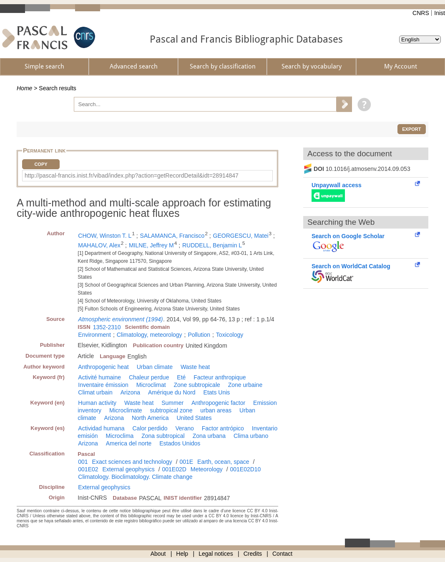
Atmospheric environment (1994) (120, 319)
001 (83, 461)
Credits (253, 553)
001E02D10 (245, 469)
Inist (439, 13)
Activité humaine (99, 377)
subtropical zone (171, 410)
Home (24, 88)
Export (411, 129)
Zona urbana (209, 435)
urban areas (215, 410)
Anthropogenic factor (218, 402)
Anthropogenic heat (103, 367)
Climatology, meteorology (149, 334)
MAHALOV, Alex (99, 245)
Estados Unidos (179, 443)
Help (182, 553)
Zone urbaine (245, 384)
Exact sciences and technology (132, 461)
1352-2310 (107, 327)
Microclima (119, 435)
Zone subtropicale (196, 384)
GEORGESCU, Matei (241, 235)
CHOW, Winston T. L (104, 235)
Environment (94, 334)
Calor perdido (149, 428)
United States (194, 418)
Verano (184, 428)
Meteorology (207, 469)
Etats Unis (217, 392)
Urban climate (155, 367)
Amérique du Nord (172, 392)
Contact (282, 553)
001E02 (88, 469)
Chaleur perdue (149, 377)
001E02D (174, 469)
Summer (172, 402)
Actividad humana (101, 428)
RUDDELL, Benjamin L (212, 245)
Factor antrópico (223, 428)
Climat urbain (95, 392)
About (158, 553)
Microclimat (151, 384)
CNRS (420, 13)
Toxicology (229, 334)
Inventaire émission (103, 384)
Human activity (97, 402)
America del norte (129, 443)
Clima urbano (251, 435)
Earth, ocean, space (223, 461)
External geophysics (128, 469)
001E (186, 461)
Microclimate (125, 410)
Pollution (199, 334)
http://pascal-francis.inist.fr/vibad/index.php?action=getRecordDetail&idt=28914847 (132, 175)
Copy (40, 164)
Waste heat (195, 367)
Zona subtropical (163, 435)
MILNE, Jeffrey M (151, 245)
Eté (181, 377)
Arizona (130, 392)
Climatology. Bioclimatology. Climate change (135, 476)
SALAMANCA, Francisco (172, 235)
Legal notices (216, 553)
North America (150, 418)
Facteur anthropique (220, 377)
